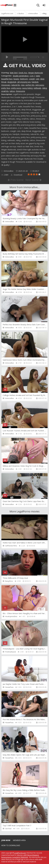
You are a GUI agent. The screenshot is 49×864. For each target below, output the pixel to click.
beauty (16, 79)
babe (38, 76)
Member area (19, 840)
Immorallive (8, 171)
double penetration (21, 76)
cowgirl (32, 79)
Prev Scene (15, 180)
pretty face (5, 88)
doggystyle (11, 82)
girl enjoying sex (24, 82)
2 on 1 (32, 76)
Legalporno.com (7, 5)
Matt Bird (13, 72)
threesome (20, 91)
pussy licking (27, 88)
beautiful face (7, 79)
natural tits (15, 85)
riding (44, 88)
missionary (5, 85)
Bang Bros (9, 581)
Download (16, 175)
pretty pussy (16, 88)
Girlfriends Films (11, 546)
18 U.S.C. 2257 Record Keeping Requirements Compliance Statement (20, 856)
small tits (5, 91)
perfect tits (30, 85)
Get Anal (8, 828)
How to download (10, 845)
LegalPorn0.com (20, 853)
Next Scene (33, 180)
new (22, 85)
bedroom (24, 79)
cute (37, 79)
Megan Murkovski (35, 72)
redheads (37, 88)
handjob (35, 82)
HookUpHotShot (11, 616)
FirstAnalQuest (10, 652)
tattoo (12, 91)
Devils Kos (23, 72)
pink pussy (39, 85)
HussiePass (9, 687)
